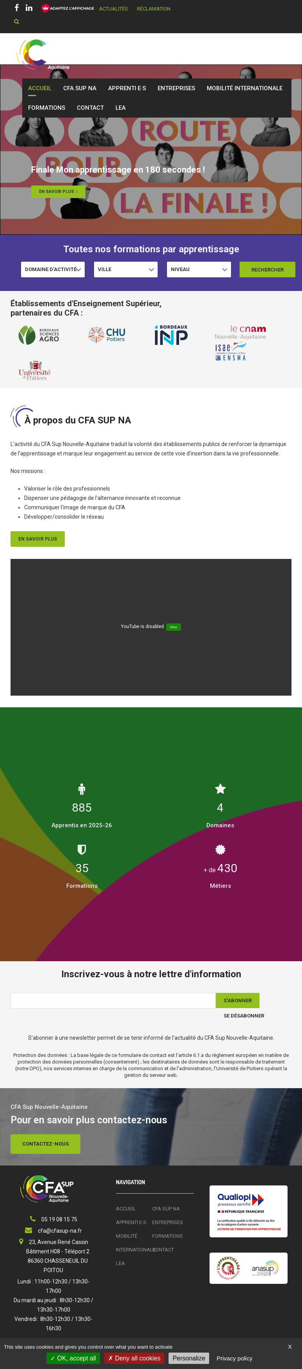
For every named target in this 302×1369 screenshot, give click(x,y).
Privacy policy (234, 1358)
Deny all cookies (134, 1358)
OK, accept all (73, 1358)
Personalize (188, 1358)
